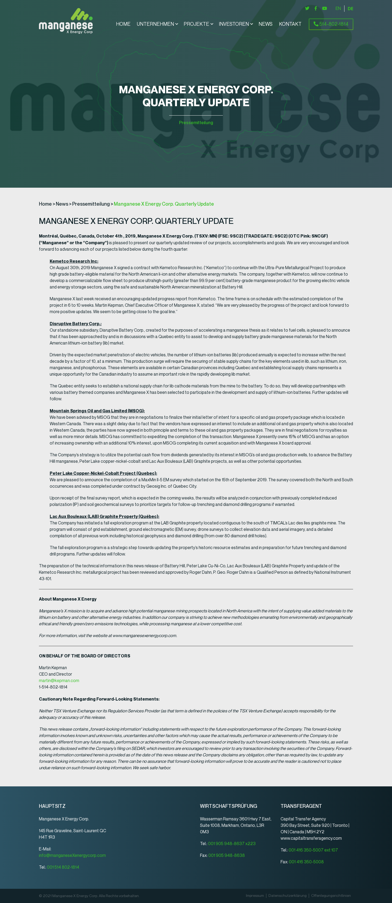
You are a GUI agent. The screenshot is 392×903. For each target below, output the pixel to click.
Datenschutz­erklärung (287, 896)
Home (123, 24)
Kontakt (290, 24)
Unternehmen (155, 24)
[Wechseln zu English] (338, 8)
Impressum (255, 896)
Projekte (196, 24)
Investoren (234, 24)
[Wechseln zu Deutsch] (350, 8)
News (266, 24)
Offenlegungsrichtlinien (331, 896)
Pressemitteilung (196, 122)
